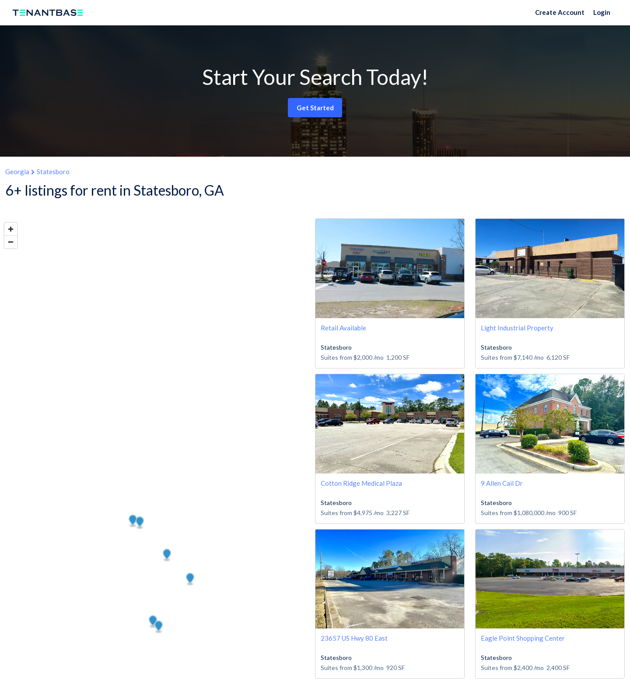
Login (601, 12)
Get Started (315, 108)
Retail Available (343, 328)
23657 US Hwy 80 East (354, 638)
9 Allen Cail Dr (502, 483)
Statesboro (53, 171)
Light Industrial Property (517, 328)
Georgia (17, 171)
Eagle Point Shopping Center (523, 638)
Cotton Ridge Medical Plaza (361, 483)
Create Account (559, 12)
